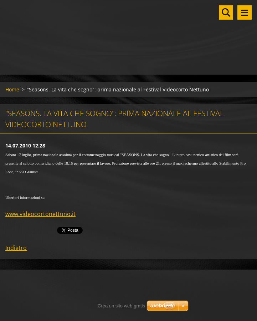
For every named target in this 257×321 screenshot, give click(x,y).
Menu (244, 12)
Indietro (16, 248)
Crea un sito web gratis (121, 306)
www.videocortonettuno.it (40, 214)
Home (12, 89)
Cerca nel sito (226, 12)
